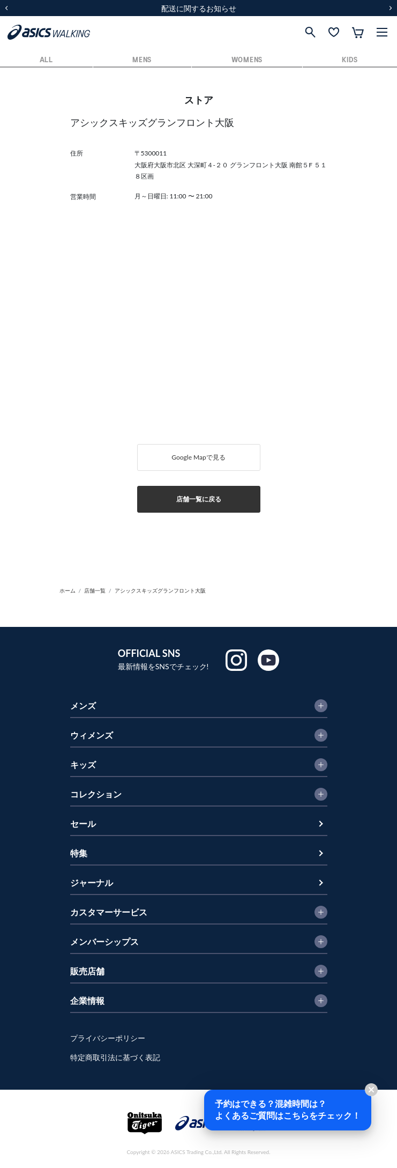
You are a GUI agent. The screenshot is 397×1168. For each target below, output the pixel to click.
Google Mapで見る (198, 457)
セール (83, 823)
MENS (142, 60)
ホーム (67, 590)
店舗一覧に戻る (198, 499)
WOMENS (247, 60)
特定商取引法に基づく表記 (115, 1057)
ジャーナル (91, 882)
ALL (46, 60)
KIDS (349, 60)
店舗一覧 (95, 590)
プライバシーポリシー (107, 1038)
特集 (78, 853)
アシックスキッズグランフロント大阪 (160, 590)
